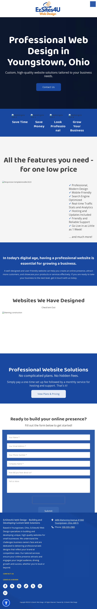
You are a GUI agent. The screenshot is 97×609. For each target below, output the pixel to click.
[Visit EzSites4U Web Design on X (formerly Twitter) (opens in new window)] (12, 586)
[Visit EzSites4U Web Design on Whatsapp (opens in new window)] (5, 593)
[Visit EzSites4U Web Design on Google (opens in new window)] (19, 586)
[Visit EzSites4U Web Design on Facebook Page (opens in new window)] (5, 586)
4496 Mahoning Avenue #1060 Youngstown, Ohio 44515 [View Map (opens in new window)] (69, 521)
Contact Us (49, 87)
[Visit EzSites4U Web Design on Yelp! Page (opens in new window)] (33, 586)
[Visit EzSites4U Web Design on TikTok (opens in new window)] (26, 586)
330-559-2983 (68, 527)
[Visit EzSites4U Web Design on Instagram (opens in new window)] (40, 586)
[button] (6, 602)
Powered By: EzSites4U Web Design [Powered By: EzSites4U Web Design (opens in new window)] (67, 602)
